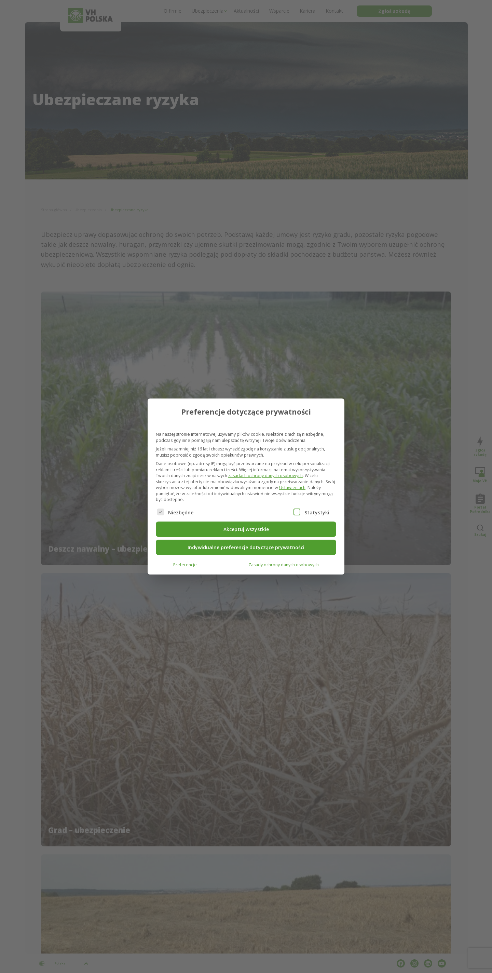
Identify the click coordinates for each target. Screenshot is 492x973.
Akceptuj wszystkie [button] (246, 528)
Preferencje (185, 564)
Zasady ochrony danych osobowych (283, 564)
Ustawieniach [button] (292, 487)
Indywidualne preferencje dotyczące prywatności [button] (246, 546)
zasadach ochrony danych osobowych (265, 475)
